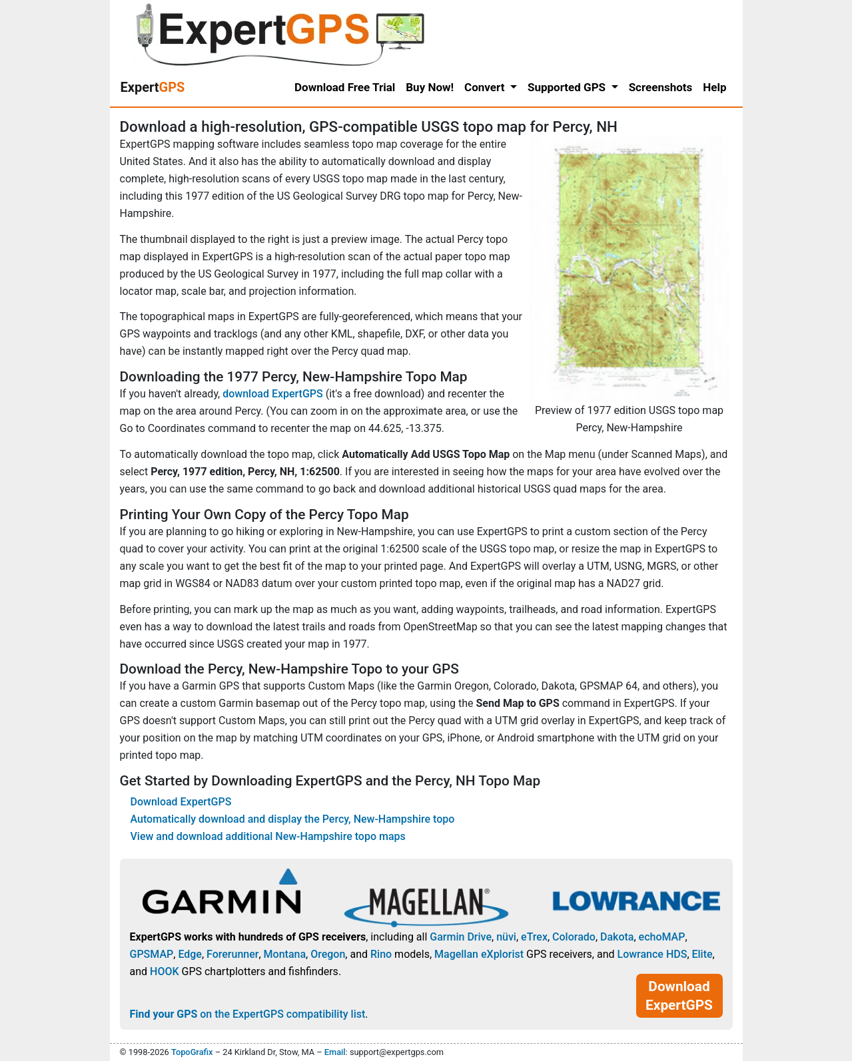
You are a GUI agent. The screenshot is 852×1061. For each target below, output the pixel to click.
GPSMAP (152, 954)
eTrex (534, 937)
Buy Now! (430, 87)
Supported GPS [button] (568, 87)
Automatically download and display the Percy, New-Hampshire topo (293, 819)
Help (714, 87)
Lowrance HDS (652, 954)
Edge (190, 954)
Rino (381, 954)
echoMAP (662, 937)
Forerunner (232, 954)
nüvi (506, 937)
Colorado (574, 937)
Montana (285, 954)
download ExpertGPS (272, 393)
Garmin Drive (461, 937)
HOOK (164, 971)
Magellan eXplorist (479, 954)
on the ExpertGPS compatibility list (248, 1014)
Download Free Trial (344, 87)
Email (335, 1052)
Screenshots (661, 87)
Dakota (617, 937)
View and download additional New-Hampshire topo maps (268, 836)
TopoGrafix (192, 1052)
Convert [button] (486, 87)
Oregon (327, 954)
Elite (702, 954)
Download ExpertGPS (181, 801)
